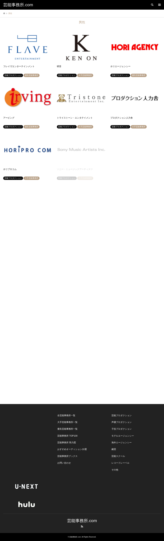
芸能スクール (118, 456)
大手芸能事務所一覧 (67, 422)
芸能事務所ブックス (67, 456)
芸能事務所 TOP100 (67, 435)
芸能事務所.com (82, 520)
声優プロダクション (121, 422)
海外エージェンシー (121, 442)
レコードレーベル (120, 463)
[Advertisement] (28, 432)
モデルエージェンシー (122, 435)
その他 (114, 469)
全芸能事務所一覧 (66, 415)
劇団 (113, 449)
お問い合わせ (64, 463)
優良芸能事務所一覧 (67, 429)
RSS (82, 526)
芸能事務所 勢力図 (66, 442)
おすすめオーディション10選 (72, 449)
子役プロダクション (121, 429)
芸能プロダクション (121, 415)
